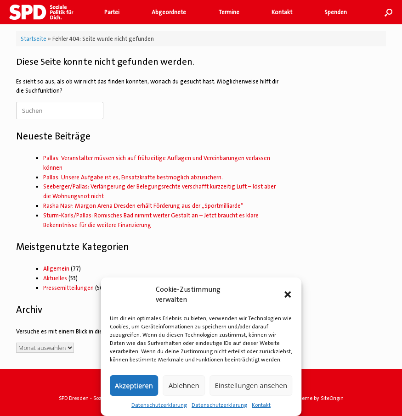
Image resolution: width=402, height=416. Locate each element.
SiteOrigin (332, 398)
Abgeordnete (169, 12)
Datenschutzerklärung (159, 405)
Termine (228, 12)
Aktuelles (55, 278)
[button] (287, 294)
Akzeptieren (134, 385)
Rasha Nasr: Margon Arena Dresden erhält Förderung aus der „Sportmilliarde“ (143, 206)
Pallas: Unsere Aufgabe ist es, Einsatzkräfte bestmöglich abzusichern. (133, 177)
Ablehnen (184, 385)
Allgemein (56, 268)
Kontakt (261, 405)
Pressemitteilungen (68, 288)
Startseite (33, 39)
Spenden (335, 12)
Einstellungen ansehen (251, 385)
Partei (111, 12)
